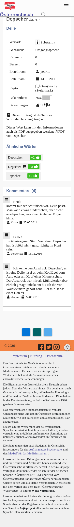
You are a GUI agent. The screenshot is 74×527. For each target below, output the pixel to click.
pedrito (45, 72)
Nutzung (36, 356)
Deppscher (15, 157)
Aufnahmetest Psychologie (45, 449)
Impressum (19, 356)
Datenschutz (54, 356)
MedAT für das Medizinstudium (27, 453)
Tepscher (14, 176)
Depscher (15, 167)
